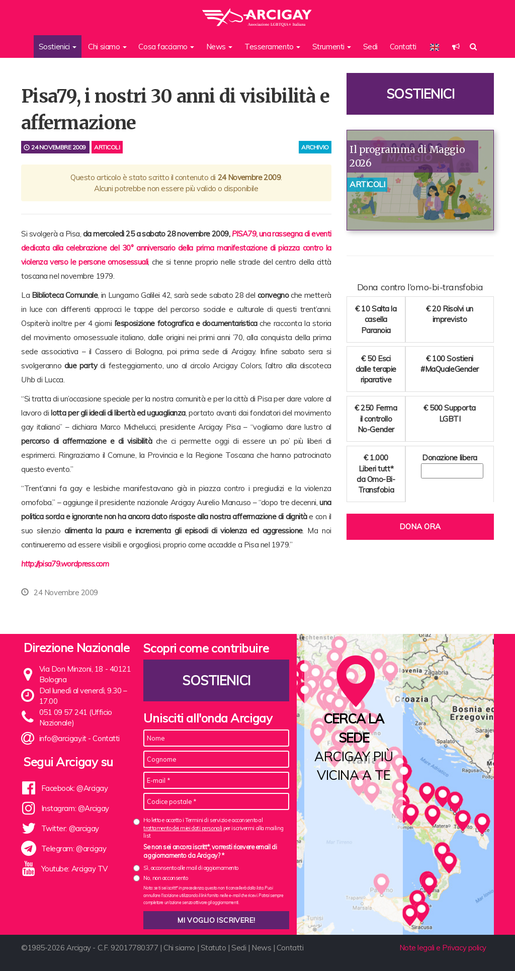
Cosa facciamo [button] (166, 46)
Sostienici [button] (57, 46)
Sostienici (420, 94)
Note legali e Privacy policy (442, 947)
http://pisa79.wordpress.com (65, 564)
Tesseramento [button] (272, 46)
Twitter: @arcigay (70, 828)
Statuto (213, 947)
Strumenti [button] (332, 46)
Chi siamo (179, 947)
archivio (314, 147)
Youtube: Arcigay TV (74, 868)
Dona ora (420, 526)
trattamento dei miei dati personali (182, 828)
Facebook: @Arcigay (74, 788)
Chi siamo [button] (107, 46)
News (261, 947)
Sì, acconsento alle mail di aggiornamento (190, 867)
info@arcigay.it (63, 738)
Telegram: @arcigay (74, 848)
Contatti (403, 46)
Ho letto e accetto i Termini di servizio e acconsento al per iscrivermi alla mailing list (213, 828)
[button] (456, 46)
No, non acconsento (165, 877)
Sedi (370, 46)
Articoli (107, 147)
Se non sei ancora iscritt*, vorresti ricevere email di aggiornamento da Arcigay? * (210, 851)
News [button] (219, 46)
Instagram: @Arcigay (75, 808)
